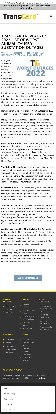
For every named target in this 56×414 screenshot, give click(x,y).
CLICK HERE (35, 5)
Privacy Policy (9, 406)
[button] (51, 13)
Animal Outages (10, 390)
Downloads (8, 396)
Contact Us (8, 401)
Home (6, 385)
